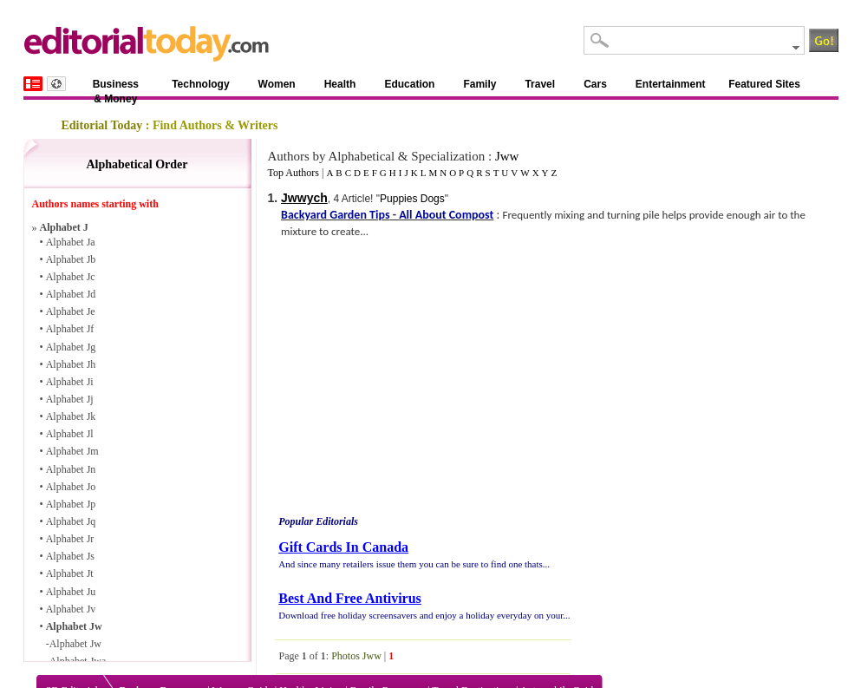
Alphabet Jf (70, 329)
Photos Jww (356, 656)
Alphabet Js (70, 556)
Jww (507, 156)
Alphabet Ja (70, 242)
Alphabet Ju (71, 592)
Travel (540, 84)
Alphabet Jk (71, 416)
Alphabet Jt (70, 573)
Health (340, 84)
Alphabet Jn (71, 469)
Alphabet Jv (71, 609)
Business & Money (116, 87)
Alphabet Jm (72, 451)
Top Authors (293, 173)
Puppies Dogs (412, 199)
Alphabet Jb (71, 259)
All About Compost (446, 214)
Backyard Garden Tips (335, 214)
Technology (200, 84)
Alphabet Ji (70, 382)
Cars (595, 84)
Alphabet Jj (70, 399)
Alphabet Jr (70, 539)
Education (409, 84)
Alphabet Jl (70, 434)
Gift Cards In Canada (343, 547)
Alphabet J (64, 227)
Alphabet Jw (74, 626)
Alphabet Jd (71, 294)
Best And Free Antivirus (349, 598)
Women (277, 84)
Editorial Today (102, 125)
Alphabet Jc (70, 277)
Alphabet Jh (71, 364)
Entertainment (671, 84)
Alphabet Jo (71, 487)
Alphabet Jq (71, 521)
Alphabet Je (70, 311)
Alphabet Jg (71, 347)
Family (479, 84)
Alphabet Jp (71, 504)
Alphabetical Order (136, 164)
